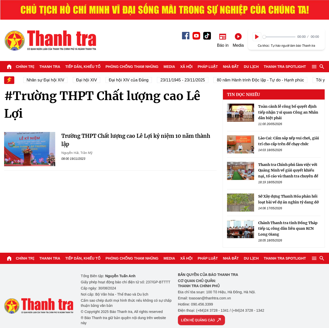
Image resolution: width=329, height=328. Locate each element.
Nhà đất (231, 67)
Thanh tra (49, 67)
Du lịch (251, 67)
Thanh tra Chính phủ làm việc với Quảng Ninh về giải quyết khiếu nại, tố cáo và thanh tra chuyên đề (288, 170)
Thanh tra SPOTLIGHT (285, 67)
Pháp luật (208, 67)
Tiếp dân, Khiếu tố (82, 67)
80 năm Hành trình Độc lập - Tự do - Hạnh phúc (262, 80)
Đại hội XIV (88, 80)
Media (169, 67)
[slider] (279, 36)
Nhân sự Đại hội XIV (47, 80)
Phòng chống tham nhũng (132, 67)
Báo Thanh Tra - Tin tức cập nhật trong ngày (50, 40)
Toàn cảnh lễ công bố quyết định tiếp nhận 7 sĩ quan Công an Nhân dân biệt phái (288, 112)
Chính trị (25, 67)
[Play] (257, 36)
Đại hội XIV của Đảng (131, 80)
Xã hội (186, 67)
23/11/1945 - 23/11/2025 (185, 80)
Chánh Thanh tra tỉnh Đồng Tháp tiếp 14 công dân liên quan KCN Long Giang (287, 229)
